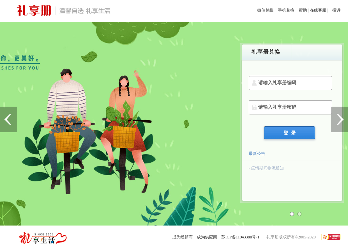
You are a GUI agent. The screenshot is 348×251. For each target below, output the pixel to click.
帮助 (303, 10)
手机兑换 (286, 10)
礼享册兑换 (265, 52)
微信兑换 (265, 10)
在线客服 (318, 10)
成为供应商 (207, 237)
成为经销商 (182, 237)
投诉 (336, 10)
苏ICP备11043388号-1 (240, 237)
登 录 (289, 133)
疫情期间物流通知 (267, 168)
